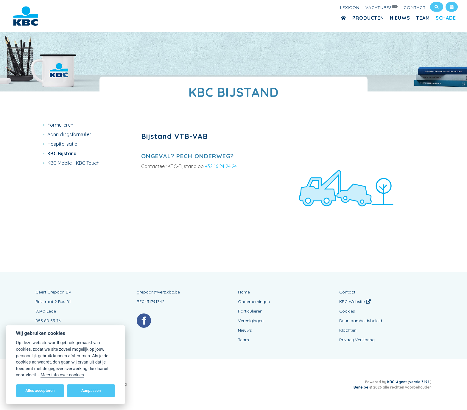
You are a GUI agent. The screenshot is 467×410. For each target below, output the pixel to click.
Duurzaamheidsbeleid (360, 320)
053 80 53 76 (47, 320)
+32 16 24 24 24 (221, 166)
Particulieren (250, 311)
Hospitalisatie (62, 144)
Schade (446, 18)
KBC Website (355, 301)
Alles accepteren (40, 390)
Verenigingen (251, 320)
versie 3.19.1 (419, 382)
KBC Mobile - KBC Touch (73, 163)
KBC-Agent (397, 382)
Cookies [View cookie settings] (347, 311)
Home (244, 292)
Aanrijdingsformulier (69, 134)
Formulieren (60, 125)
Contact (415, 7)
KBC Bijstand (62, 153)
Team (423, 18)
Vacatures (381, 7)
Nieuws (400, 18)
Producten (368, 18)
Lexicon (349, 7)
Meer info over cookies (62, 375)
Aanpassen (91, 390)
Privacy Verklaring (357, 339)
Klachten (348, 330)
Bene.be (361, 387)
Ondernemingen (254, 301)
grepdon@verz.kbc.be (158, 292)
